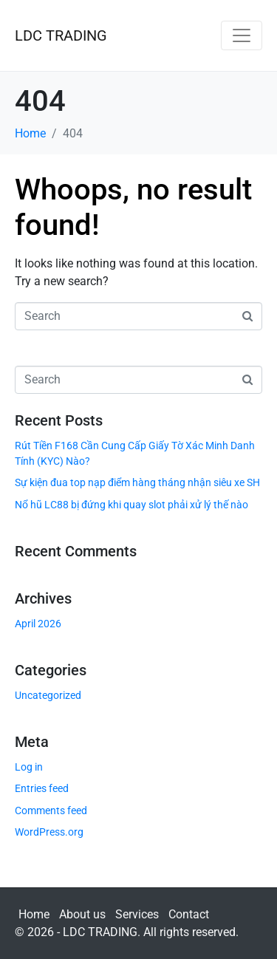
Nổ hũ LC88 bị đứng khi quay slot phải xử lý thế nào (131, 505)
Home (33, 914)
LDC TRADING (61, 35)
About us (82, 914)
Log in (29, 767)
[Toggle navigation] (241, 35)
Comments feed (51, 810)
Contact (188, 914)
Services (137, 914)
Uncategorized (48, 695)
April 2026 (38, 623)
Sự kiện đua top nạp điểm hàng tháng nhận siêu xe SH (137, 482)
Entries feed (42, 788)
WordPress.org (49, 832)
